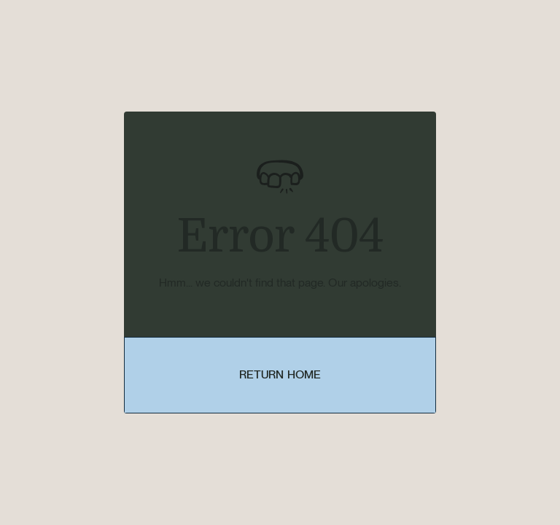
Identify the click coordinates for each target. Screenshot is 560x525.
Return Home (280, 374)
